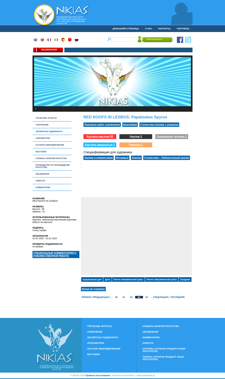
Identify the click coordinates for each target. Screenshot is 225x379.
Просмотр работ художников (102, 124)
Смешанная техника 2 (172, 136)
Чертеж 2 (136, 136)
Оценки (136, 157)
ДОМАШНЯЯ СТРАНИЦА (126, 28)
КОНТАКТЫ (164, 28)
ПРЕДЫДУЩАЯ (100, 297)
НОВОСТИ (40, 181)
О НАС (148, 28)
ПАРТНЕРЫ (183, 28)
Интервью (122, 157)
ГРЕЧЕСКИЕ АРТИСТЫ (46, 118)
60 (116, 297)
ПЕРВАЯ (86, 297)
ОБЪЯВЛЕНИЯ (42, 174)
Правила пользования (98, 375)
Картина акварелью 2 (100, 144)
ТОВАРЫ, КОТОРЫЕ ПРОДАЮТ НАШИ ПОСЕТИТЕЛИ (163, 358)
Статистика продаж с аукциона (159, 124)
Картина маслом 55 (99, 136)
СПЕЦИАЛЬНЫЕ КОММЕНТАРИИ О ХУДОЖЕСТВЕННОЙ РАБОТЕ (54, 254)
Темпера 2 (136, 144)
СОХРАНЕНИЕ (42, 125)
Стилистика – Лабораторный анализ (166, 157)
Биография (130, 124)
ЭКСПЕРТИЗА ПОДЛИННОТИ (49, 131)
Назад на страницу (93, 289)
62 (131, 297)
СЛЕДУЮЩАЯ (160, 297)
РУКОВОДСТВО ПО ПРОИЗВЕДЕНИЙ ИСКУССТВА (53, 166)
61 (124, 297)
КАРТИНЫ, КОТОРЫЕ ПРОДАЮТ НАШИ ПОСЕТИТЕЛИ (163, 349)
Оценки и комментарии (98, 157)
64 (146, 297)
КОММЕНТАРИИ (43, 187)
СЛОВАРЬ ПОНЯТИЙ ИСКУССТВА (51, 158)
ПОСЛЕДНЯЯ (177, 297)
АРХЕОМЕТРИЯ (43, 138)
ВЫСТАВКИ (41, 152)
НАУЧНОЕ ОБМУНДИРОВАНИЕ (50, 145)
